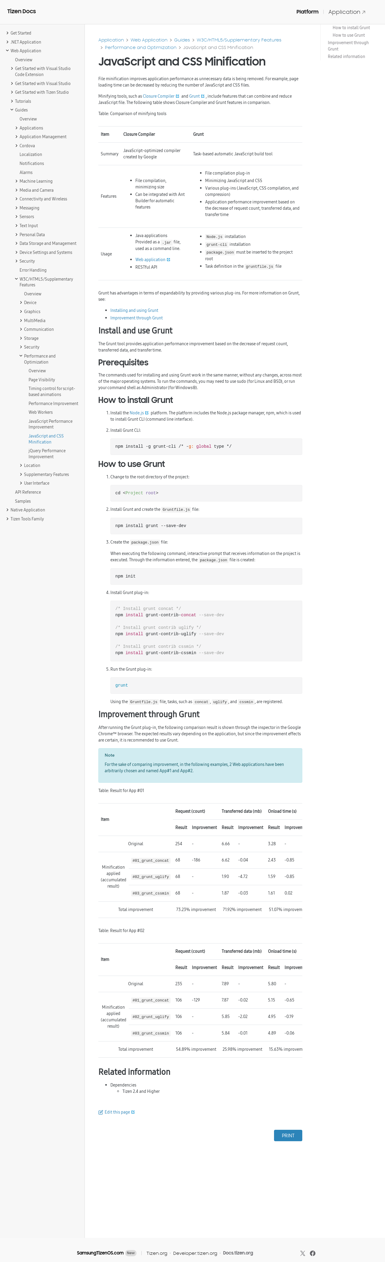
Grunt (194, 96)
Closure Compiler (158, 96)
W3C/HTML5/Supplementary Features (239, 40)
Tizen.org (156, 1253)
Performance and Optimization (141, 47)
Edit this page (117, 1112)
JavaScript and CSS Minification (218, 47)
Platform (308, 11)
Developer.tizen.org (195, 1253)
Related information (346, 56)
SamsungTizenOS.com (100, 1253)
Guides (182, 40)
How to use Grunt (349, 35)
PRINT (288, 1135)
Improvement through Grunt (348, 46)
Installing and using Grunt (134, 310)
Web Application (149, 40)
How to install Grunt (351, 28)
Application (347, 11)
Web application (150, 260)
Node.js (137, 413)
